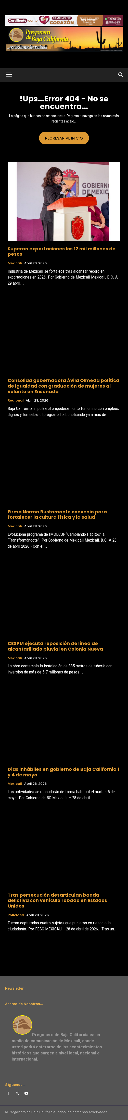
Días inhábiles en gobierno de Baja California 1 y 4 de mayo (63, 772)
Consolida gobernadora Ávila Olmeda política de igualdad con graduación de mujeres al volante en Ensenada (63, 385)
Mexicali (15, 263)
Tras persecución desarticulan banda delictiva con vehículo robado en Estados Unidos (57, 900)
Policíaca (16, 915)
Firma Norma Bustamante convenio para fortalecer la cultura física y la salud (57, 514)
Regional (16, 400)
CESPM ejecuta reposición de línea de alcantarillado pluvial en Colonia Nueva (55, 646)
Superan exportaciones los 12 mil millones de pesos (62, 251)
